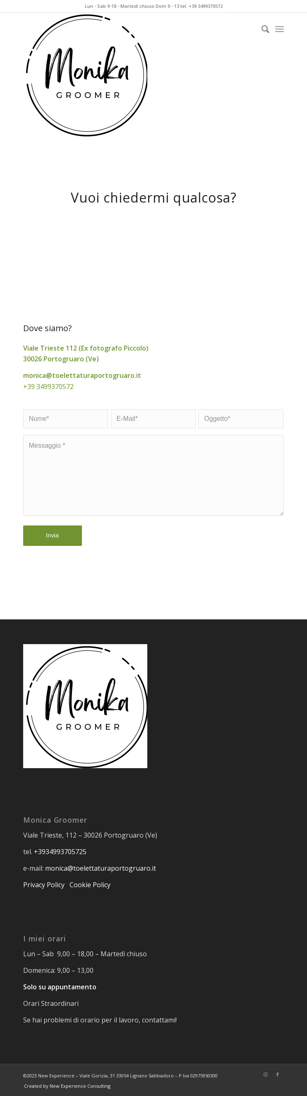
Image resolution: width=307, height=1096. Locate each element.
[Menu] (279, 29)
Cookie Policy (91, 884)
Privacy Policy (44, 884)
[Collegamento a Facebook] (277, 1074)
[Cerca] (261, 28)
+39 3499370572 (48, 386)
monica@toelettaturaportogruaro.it (100, 868)
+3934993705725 (60, 851)
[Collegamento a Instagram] (265, 1074)
